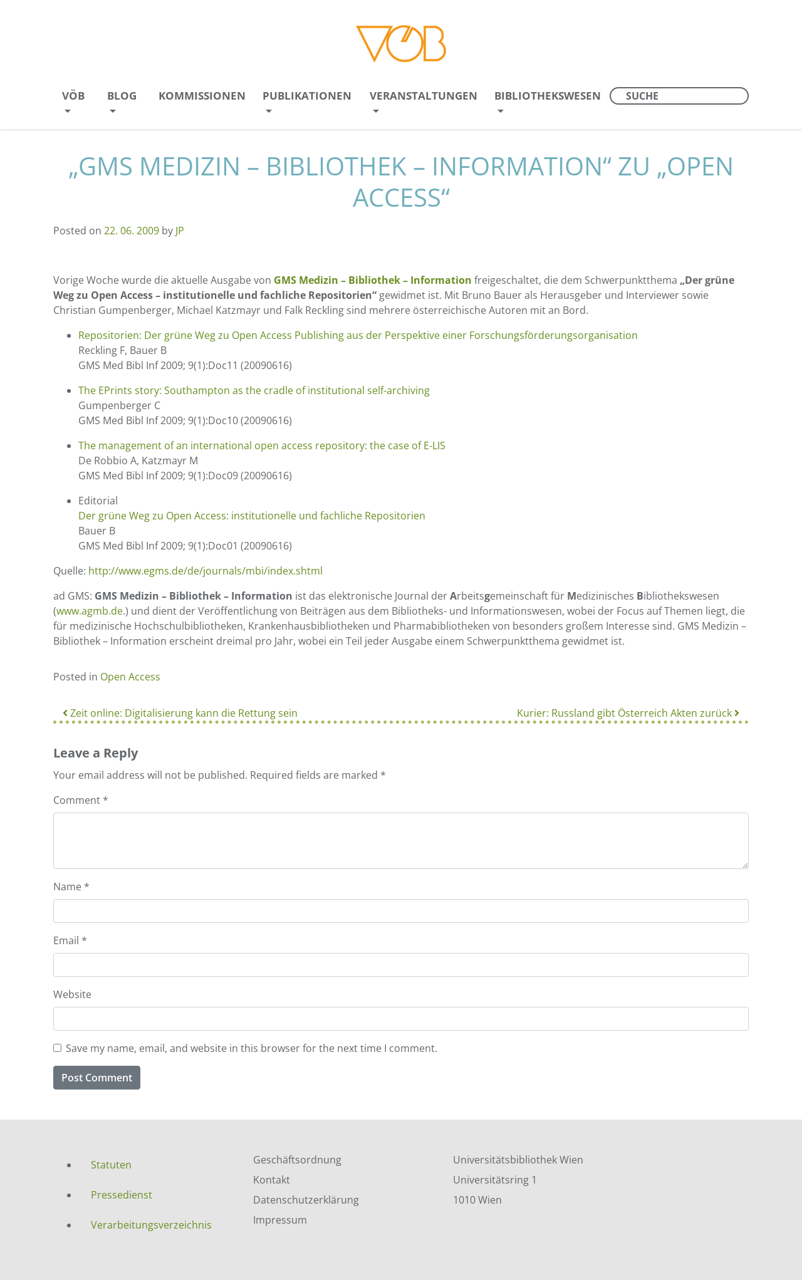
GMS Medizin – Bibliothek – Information (373, 280)
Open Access (130, 677)
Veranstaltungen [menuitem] (423, 95)
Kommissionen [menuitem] (202, 95)
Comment (80, 800)
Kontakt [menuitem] (271, 1180)
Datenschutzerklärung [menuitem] (306, 1200)
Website (72, 994)
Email (70, 940)
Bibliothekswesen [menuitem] (547, 95)
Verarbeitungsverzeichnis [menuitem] (151, 1225)
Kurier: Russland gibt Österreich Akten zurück (628, 713)
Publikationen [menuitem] (307, 95)
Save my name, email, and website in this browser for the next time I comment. (251, 1048)
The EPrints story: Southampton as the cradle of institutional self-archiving (254, 390)
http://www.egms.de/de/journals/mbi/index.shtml (205, 571)
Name (71, 886)
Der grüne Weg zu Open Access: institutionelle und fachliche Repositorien (251, 516)
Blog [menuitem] (122, 95)
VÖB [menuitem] (73, 95)
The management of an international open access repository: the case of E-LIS (261, 445)
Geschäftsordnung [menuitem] (297, 1160)
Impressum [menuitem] (280, 1220)
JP (179, 230)
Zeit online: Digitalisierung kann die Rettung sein (180, 713)
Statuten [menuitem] (111, 1165)
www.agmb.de (89, 611)
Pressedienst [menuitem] (121, 1195)
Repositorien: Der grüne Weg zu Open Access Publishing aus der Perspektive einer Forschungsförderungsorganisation (358, 335)
